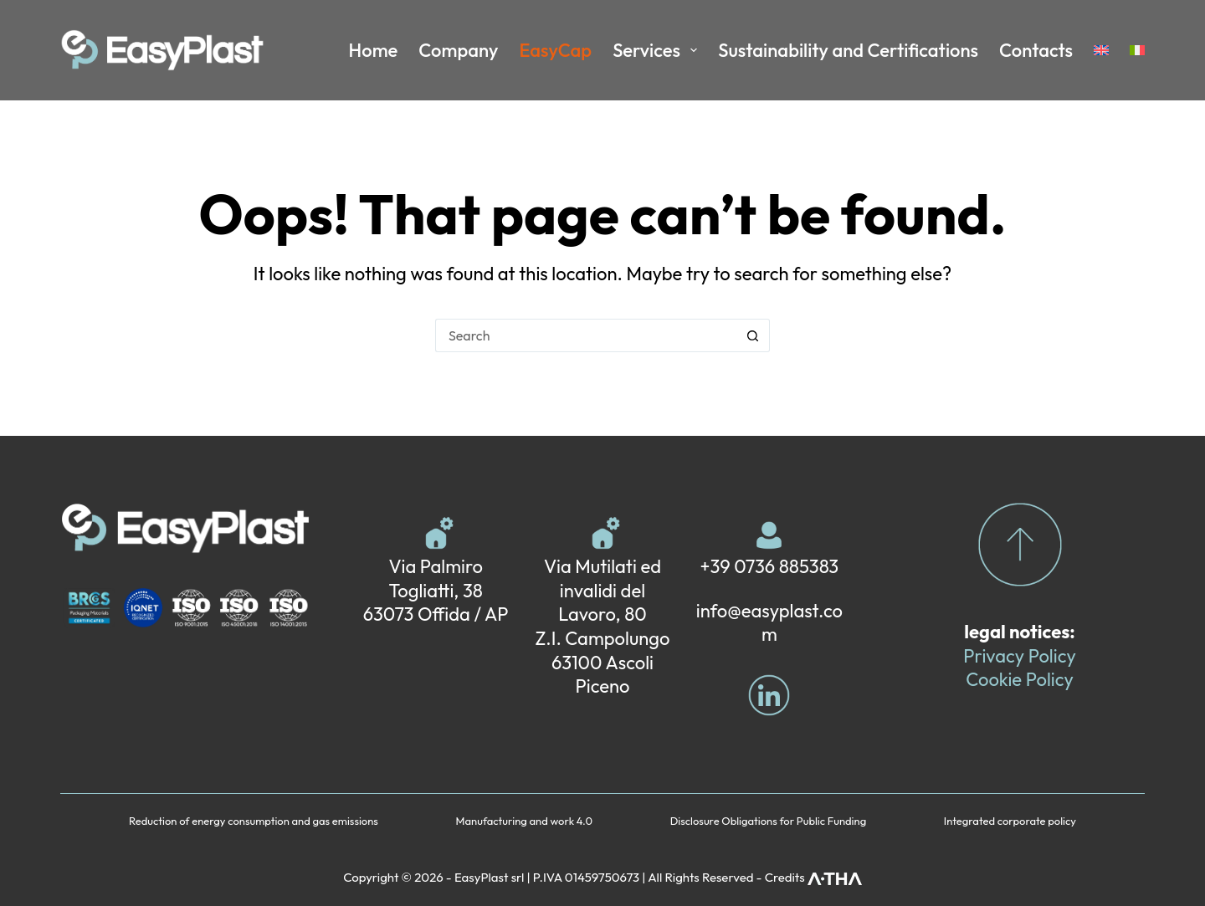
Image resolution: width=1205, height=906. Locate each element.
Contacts (1036, 50)
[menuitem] (1102, 50)
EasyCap (555, 50)
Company (458, 50)
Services (658, 50)
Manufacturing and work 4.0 (524, 820)
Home (373, 50)
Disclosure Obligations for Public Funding (768, 820)
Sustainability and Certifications (848, 50)
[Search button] (753, 335)
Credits (813, 877)
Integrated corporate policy (1010, 820)
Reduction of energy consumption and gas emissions (253, 820)
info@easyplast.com (769, 623)
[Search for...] (585, 335)
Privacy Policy (1019, 656)
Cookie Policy (1020, 679)
